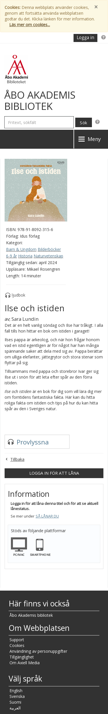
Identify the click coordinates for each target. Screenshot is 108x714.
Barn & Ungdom (21, 249)
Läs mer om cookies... (29, 24)
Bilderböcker (49, 249)
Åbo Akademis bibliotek (31, 615)
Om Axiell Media (24, 662)
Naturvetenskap (48, 256)
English (15, 690)
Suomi (15, 702)
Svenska (17, 696)
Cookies (16, 645)
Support (16, 639)
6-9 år (11, 256)
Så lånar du (47, 516)
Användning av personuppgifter (38, 651)
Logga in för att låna (54, 473)
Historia (25, 256)
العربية (15, 708)
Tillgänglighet (21, 657)
